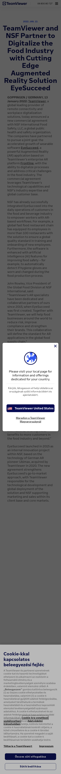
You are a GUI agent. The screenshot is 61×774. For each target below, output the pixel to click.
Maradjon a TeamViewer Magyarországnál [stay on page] (30, 419)
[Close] (55, 346)
